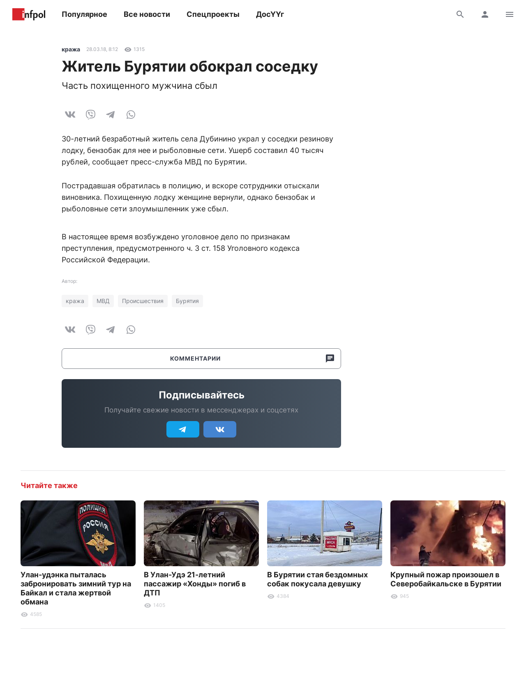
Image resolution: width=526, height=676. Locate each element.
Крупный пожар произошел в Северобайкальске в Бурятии (445, 579)
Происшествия (143, 300)
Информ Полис (28, 14)
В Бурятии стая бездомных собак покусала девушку (317, 579)
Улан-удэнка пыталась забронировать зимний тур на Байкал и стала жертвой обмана (76, 588)
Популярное (84, 14)
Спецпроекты (213, 14)
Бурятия (187, 300)
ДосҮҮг (270, 14)
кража (71, 49)
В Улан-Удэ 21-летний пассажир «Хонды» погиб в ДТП (195, 583)
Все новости (147, 14)
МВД (103, 300)
